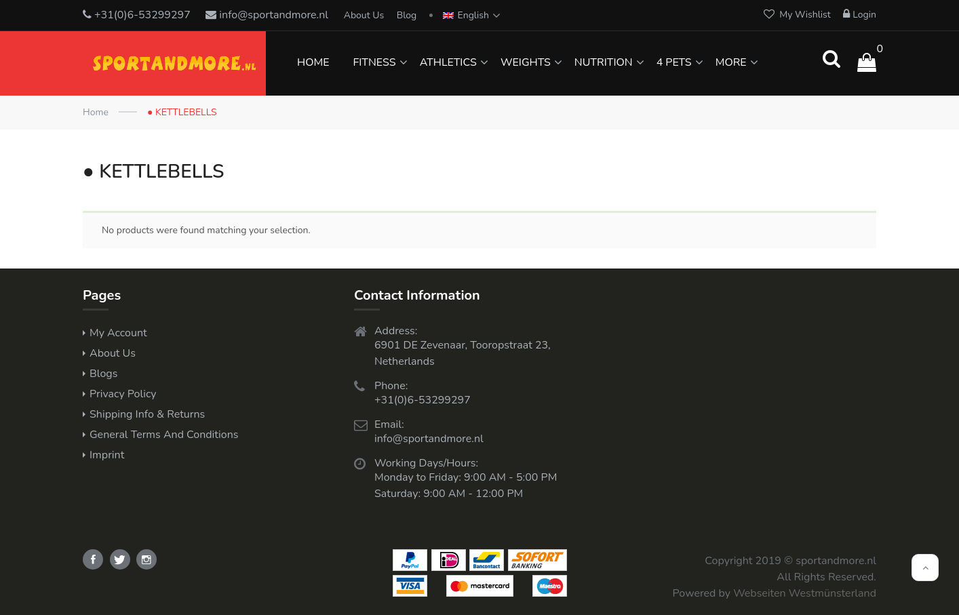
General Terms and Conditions (164, 434)
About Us (364, 15)
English (466, 15)
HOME (313, 62)
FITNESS (374, 62)
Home (96, 112)
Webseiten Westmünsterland (804, 593)
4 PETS (674, 62)
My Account (118, 332)
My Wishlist (797, 14)
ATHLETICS (448, 62)
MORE (731, 62)
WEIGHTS (526, 62)
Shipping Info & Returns (147, 414)
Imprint (107, 455)
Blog (407, 15)
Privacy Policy (123, 393)
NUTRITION (603, 62)
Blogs (103, 373)
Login (859, 14)
